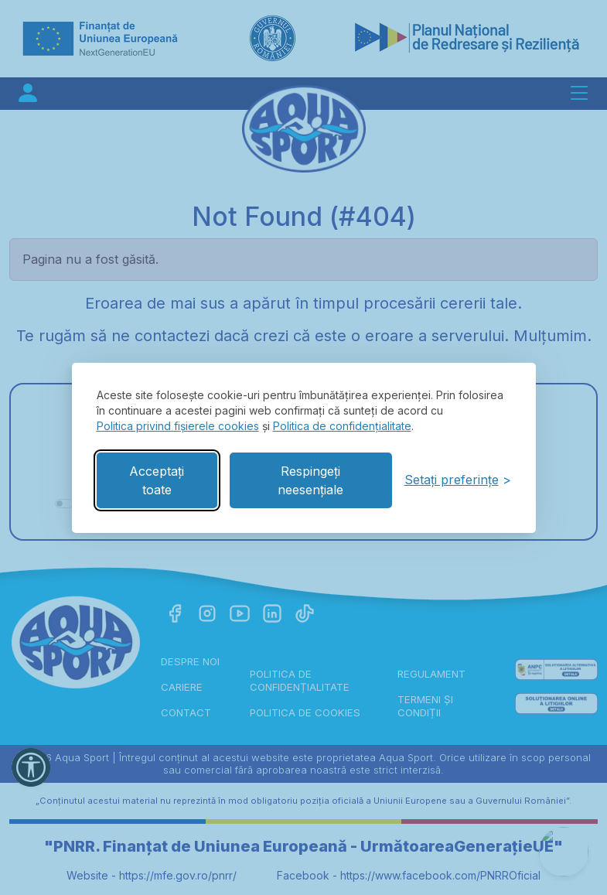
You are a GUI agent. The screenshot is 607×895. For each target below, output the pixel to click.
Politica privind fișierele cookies (178, 425)
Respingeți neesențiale (310, 480)
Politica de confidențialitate (342, 425)
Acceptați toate (156, 480)
